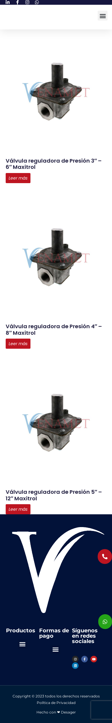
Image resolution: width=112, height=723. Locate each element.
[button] (103, 16)
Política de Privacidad (56, 702)
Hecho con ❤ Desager (56, 712)
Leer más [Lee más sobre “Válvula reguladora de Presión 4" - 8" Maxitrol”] (18, 344)
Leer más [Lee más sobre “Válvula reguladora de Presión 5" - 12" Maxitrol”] (18, 509)
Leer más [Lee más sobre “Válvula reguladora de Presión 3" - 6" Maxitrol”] (18, 178)
